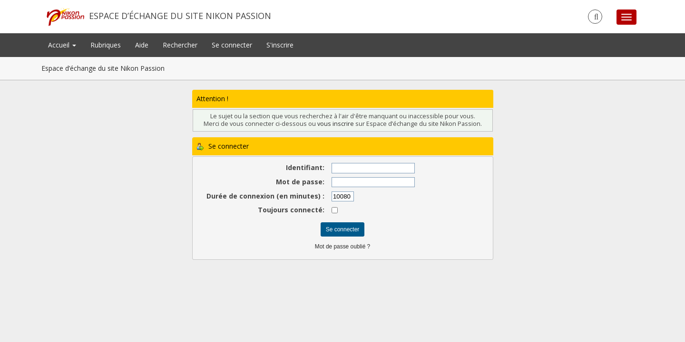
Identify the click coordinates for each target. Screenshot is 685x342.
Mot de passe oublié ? (342, 246)
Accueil (62, 44)
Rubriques (105, 44)
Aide (141, 44)
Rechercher (180, 44)
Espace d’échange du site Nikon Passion (180, 15)
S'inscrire (280, 44)
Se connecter (232, 44)
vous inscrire (335, 124)
